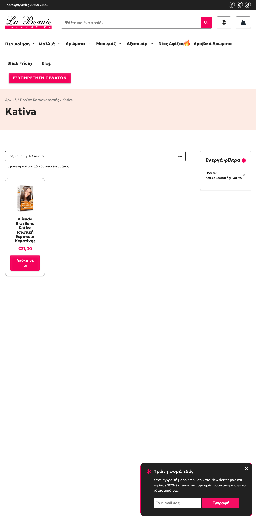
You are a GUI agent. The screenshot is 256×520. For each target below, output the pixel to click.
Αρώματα (80, 43)
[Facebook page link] (232, 5)
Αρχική (11, 100)
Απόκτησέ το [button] (25, 263)
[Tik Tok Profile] (248, 5)
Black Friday (19, 63)
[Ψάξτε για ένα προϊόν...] (131, 22)
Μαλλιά (51, 43)
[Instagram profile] (240, 5)
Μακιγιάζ (110, 43)
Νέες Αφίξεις (171, 43)
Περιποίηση (22, 43)
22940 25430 (39, 5)
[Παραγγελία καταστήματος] (95, 156)
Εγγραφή (220, 503)
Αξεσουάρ (141, 43)
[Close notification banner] (246, 468)
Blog (46, 63)
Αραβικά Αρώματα (213, 43)
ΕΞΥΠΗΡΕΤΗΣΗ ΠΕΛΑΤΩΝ (40, 77)
